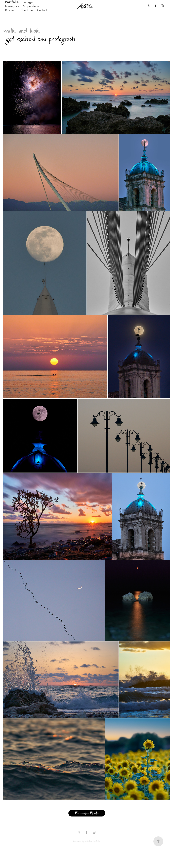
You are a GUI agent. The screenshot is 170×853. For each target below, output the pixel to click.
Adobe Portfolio (92, 841)
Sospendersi (31, 6)
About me (26, 10)
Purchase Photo (86, 813)
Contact (42, 10)
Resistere (10, 10)
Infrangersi (12, 6)
